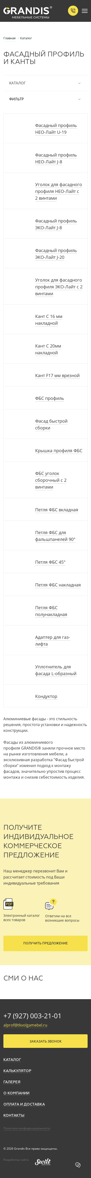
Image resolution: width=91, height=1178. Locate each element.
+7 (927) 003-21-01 (32, 1015)
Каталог (45, 83)
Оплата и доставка (24, 1104)
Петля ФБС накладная (58, 585)
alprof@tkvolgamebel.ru (25, 1025)
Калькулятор (17, 1071)
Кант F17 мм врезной (57, 375)
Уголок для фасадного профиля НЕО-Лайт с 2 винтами (58, 191)
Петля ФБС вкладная (56, 510)
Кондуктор (46, 696)
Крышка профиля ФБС (58, 450)
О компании (16, 1093)
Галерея (11, 1082)
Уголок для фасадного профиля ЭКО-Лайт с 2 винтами (59, 286)
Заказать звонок (46, 1041)
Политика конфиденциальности (26, 1128)
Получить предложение (45, 943)
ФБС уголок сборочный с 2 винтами (50, 480)
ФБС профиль (49, 398)
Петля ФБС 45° (50, 562)
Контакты (14, 1115)
